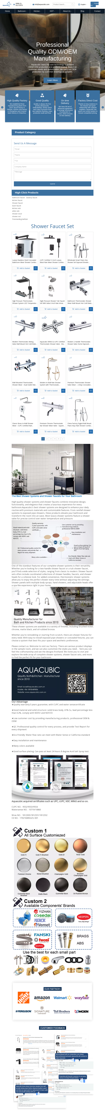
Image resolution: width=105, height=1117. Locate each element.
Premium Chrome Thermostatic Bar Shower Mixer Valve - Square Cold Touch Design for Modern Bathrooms (52, 424)
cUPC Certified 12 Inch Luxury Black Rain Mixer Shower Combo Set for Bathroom (52, 261)
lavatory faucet (31, 197)
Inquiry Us (95, 4)
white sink (15, 211)
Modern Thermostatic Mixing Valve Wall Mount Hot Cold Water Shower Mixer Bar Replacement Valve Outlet (24, 343)
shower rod (16, 216)
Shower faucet (17, 203)
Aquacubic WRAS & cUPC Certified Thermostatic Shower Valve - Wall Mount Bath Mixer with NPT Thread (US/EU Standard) (52, 343)
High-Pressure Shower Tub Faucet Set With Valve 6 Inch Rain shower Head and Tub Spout (52, 302)
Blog (82, 11)
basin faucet (16, 206)
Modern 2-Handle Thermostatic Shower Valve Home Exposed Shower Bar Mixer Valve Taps (79, 343)
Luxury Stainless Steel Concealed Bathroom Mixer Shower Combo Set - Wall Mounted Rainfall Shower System (24, 261)
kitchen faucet (17, 200)
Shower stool (17, 214)
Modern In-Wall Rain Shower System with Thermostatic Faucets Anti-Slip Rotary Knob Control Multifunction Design (50, 383)
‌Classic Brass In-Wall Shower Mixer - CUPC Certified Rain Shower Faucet (22, 424)
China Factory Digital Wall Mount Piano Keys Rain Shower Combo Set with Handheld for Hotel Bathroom (79, 424)
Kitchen (37, 11)
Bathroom (22, 11)
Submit (52, 184)
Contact (97, 11)
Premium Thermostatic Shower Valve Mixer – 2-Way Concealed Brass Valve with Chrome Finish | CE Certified (80, 383)
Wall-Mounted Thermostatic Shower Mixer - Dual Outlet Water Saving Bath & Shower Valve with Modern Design (24, 383)
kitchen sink (16, 208)
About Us (67, 11)
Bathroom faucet (18, 197)
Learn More (52, 80)
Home (7, 11)
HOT (52, 11)
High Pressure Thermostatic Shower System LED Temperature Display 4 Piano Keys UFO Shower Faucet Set (24, 302)
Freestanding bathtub (20, 219)
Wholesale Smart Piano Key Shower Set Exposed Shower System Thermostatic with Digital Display (80, 261)
